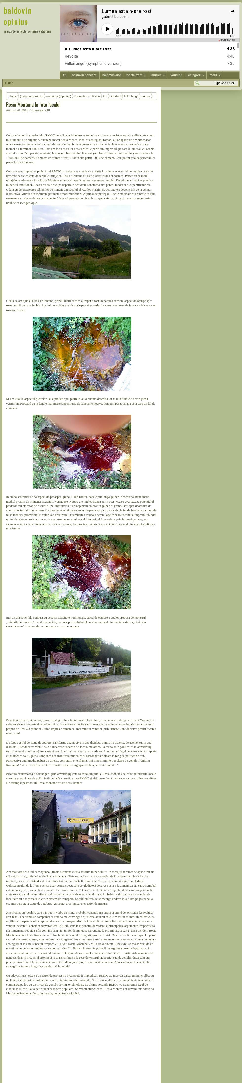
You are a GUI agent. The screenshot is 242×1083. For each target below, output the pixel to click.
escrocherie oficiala (87, 96)
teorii (213, 75)
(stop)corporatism (31, 96)
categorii (194, 75)
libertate (116, 96)
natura (146, 96)
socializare (134, 75)
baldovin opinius (18, 16)
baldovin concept (84, 75)
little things (131, 96)
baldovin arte (111, 75)
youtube (176, 75)
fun (105, 96)
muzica (156, 75)
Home (9, 83)
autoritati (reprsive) (58, 96)
